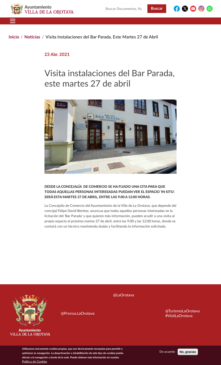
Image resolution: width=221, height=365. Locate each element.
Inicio (14, 37)
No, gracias (188, 352)
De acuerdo (167, 352)
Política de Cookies (34, 362)
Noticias (32, 37)
